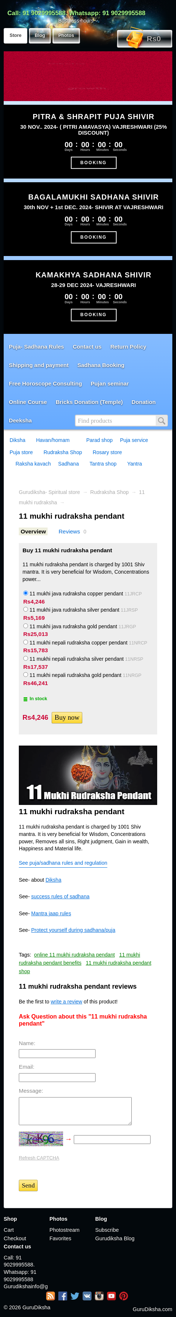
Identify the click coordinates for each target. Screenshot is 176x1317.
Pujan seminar (110, 383)
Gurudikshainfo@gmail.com (26, 1286)
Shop (10, 1219)
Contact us (87, 346)
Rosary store (107, 452)
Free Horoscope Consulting (45, 383)
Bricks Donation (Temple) (89, 402)
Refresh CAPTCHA (39, 1158)
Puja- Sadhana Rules (36, 346)
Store (15, 35)
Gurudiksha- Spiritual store (49, 492)
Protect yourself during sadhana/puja (73, 930)
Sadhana (68, 464)
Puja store (21, 452)
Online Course (28, 402)
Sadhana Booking (101, 365)
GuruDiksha (37, 1307)
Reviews (69, 531)
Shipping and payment (39, 365)
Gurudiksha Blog (114, 1238)
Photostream (64, 1230)
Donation (144, 402)
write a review (66, 1002)
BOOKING (93, 162)
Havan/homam (53, 440)
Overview (33, 531)
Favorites (60, 1238)
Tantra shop (103, 464)
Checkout (15, 1238)
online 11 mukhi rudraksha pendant (74, 955)
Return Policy (128, 346)
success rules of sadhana (60, 896)
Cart (9, 1230)
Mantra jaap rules (51, 913)
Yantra (134, 464)
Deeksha (20, 420)
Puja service (134, 440)
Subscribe (107, 1230)
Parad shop (99, 440)
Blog (40, 35)
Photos (66, 35)
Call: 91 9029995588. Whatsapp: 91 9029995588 (76, 13)
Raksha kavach (33, 464)
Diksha (17, 440)
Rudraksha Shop (63, 452)
